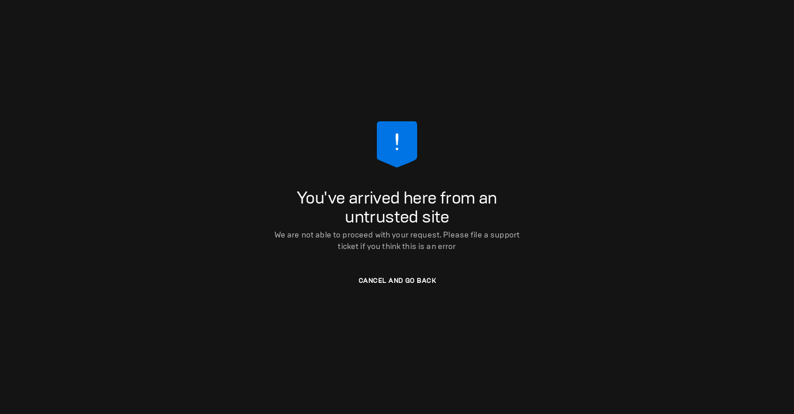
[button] (397, 281)
